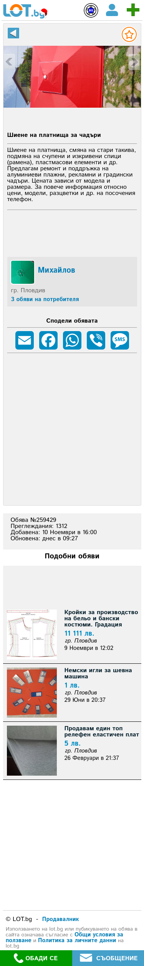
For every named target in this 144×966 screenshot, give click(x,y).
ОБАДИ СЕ (36, 958)
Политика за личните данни (77, 940)
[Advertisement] (72, 232)
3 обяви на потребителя (45, 299)
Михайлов (56, 271)
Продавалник (60, 919)
